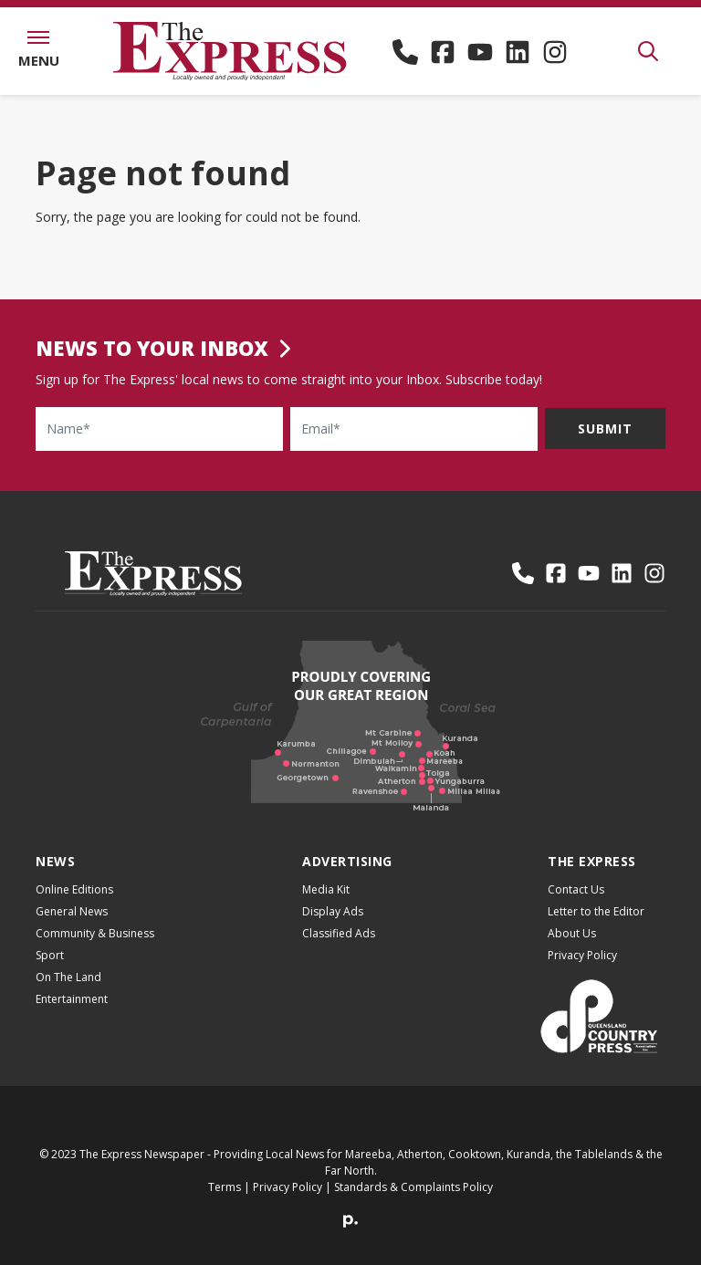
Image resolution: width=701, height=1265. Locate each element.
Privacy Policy (582, 970)
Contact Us (576, 904)
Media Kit (326, 904)
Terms (224, 1201)
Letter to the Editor (596, 926)
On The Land (68, 991)
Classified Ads (338, 948)
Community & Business (95, 948)
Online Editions (74, 904)
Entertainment (72, 1013)
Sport (50, 970)
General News (72, 926)
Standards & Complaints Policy (413, 1201)
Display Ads (332, 926)
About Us (572, 948)
